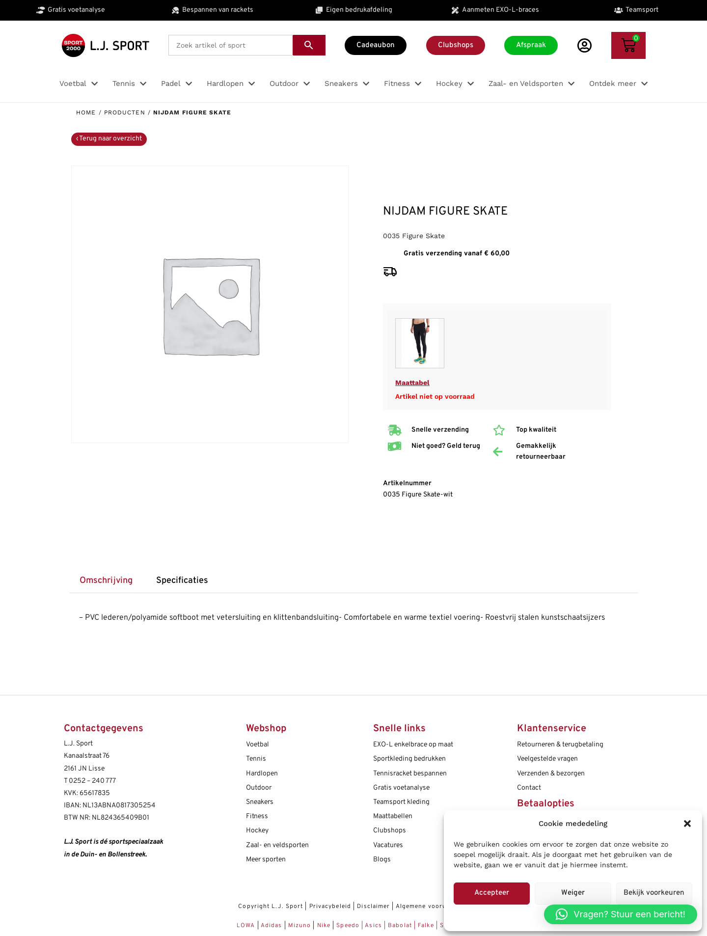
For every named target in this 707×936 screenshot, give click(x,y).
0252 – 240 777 (92, 781)
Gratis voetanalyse (401, 788)
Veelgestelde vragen (547, 759)
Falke (426, 926)
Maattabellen (392, 816)
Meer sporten (266, 859)
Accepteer (491, 893)
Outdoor (259, 788)
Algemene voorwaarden (432, 906)
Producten (124, 112)
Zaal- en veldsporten (277, 845)
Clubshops (389, 830)
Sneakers (259, 802)
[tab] (106, 581)
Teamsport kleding (401, 802)
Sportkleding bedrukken (409, 759)
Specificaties (182, 580)
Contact (529, 788)
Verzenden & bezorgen (551, 774)
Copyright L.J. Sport (270, 906)
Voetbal (257, 745)
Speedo (347, 926)
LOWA (247, 926)
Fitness (257, 816)
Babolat (400, 926)
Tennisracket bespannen (410, 774)
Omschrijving (106, 580)
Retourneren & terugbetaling (560, 745)
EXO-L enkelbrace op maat (413, 745)
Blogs (382, 859)
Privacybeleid (330, 906)
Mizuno (300, 926)
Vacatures (388, 845)
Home (86, 112)
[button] (687, 823)
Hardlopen (262, 774)
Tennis (256, 759)
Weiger (573, 893)
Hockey (257, 830)
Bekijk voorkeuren (654, 893)
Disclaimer (373, 906)
